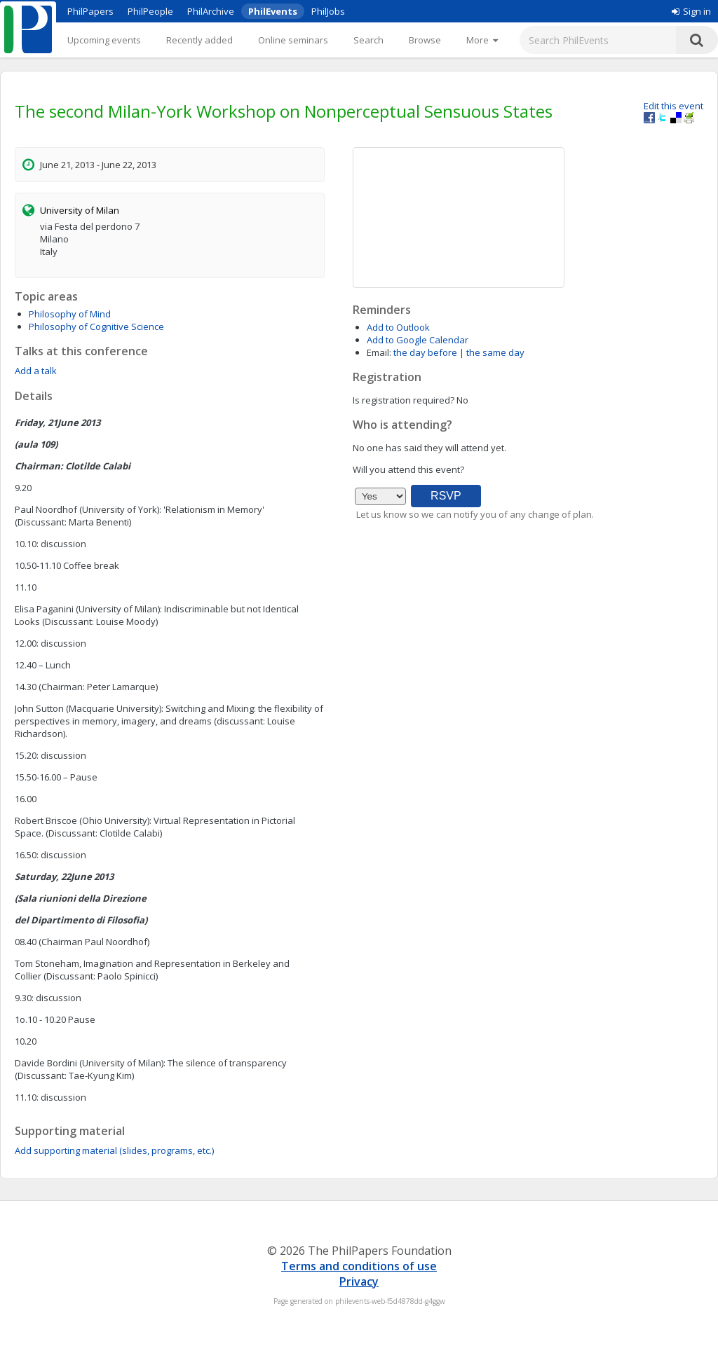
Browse (425, 40)
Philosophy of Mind (70, 314)
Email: (379, 352)
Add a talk (36, 370)
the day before (425, 352)
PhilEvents (272, 11)
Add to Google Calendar (417, 339)
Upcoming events (104, 40)
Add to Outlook (398, 327)
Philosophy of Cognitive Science (96, 326)
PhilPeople (150, 11)
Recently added (199, 40)
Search (368, 40)
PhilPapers (90, 11)
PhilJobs (328, 11)
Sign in (691, 11)
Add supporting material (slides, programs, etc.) (114, 1150)
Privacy (359, 1281)
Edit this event (673, 105)
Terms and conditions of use (359, 1266)
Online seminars (293, 40)
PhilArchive (210, 11)
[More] (482, 40)
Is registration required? (403, 400)
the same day (495, 352)
